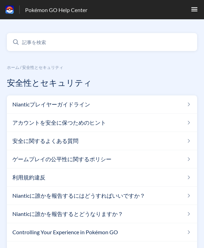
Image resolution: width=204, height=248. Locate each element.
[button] (194, 11)
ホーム (13, 67)
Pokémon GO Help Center (56, 10)
